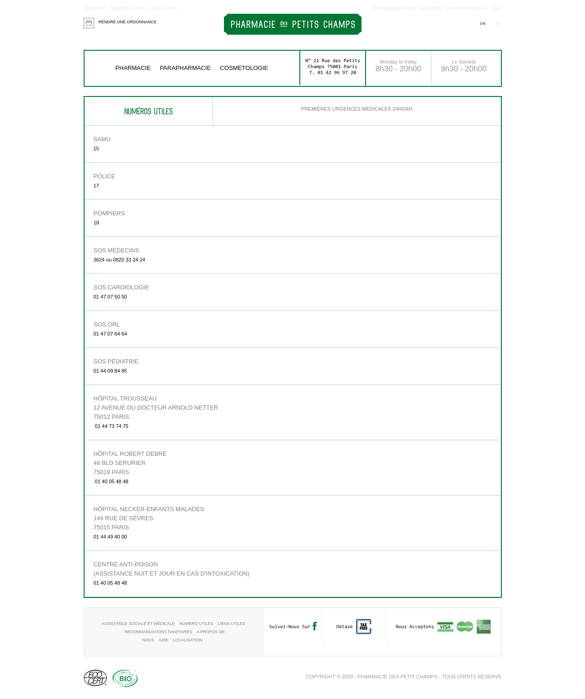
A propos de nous (466, 8)
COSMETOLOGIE (244, 67)
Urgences (95, 8)
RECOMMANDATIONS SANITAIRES (407, 8)
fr (482, 23)
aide (496, 8)
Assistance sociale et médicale (138, 623)
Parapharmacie (185, 67)
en (499, 23)
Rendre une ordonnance (128, 22)
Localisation (187, 640)
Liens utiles (163, 8)
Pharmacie (132, 67)
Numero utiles (128, 8)
